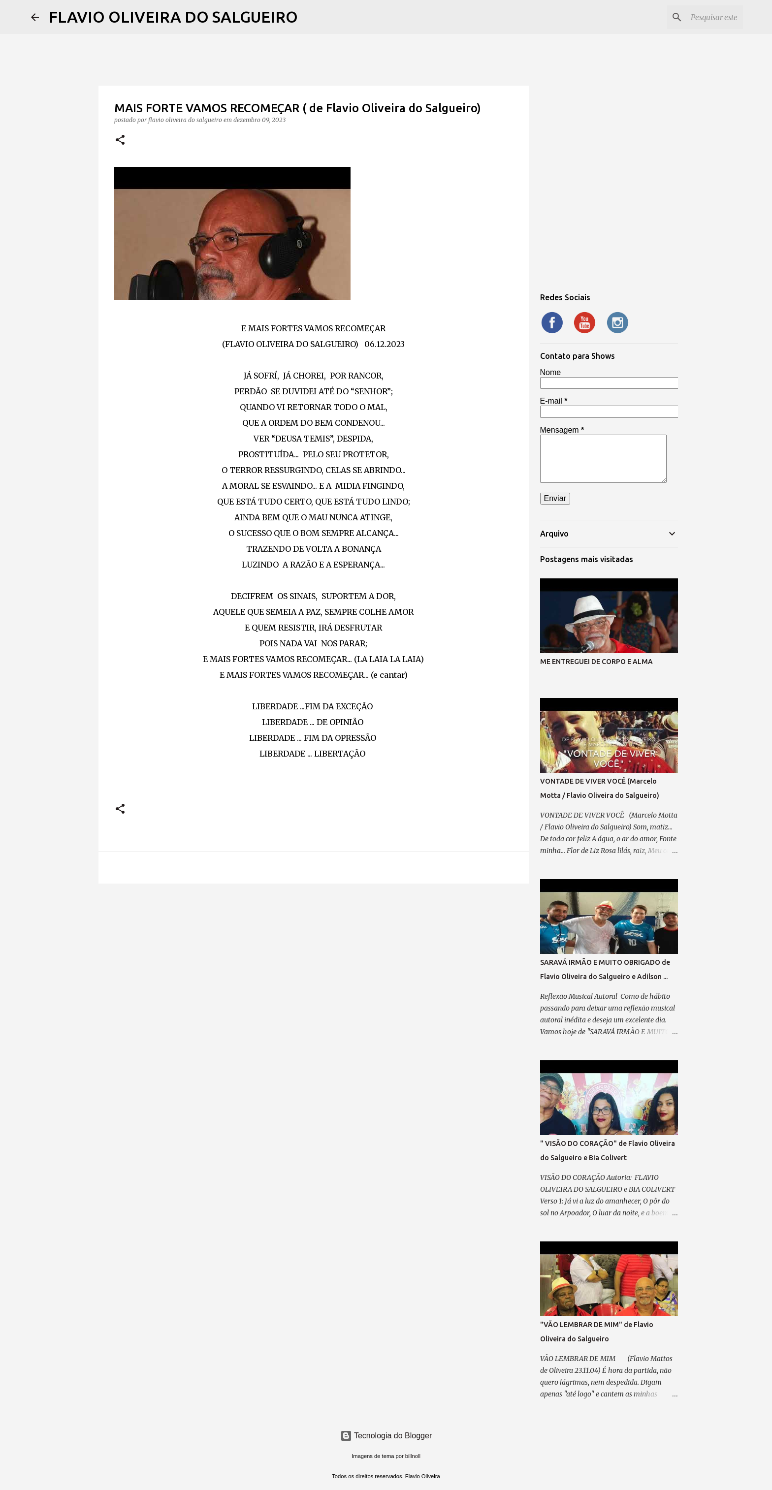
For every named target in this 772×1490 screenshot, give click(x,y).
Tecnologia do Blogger (386, 1435)
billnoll (412, 1456)
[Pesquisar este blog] (691, 17)
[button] (120, 140)
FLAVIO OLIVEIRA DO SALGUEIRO (173, 17)
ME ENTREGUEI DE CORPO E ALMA (596, 662)
